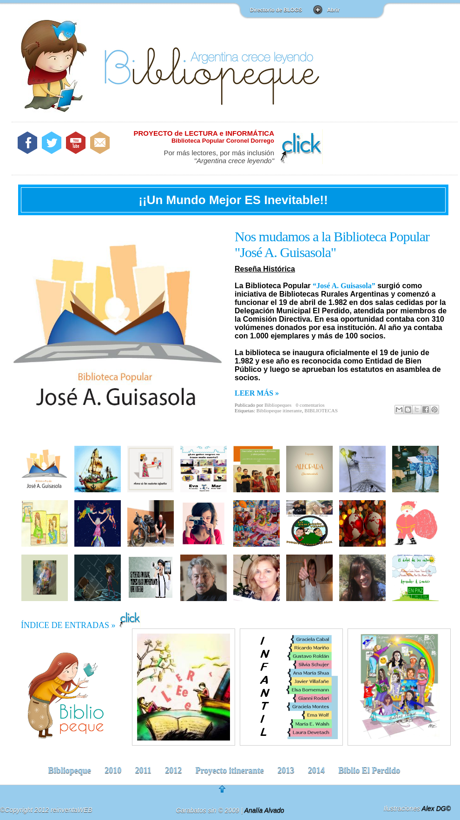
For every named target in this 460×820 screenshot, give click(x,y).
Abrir (333, 10)
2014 (316, 770)
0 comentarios (310, 405)
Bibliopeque (69, 770)
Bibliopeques (277, 405)
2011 (143, 770)
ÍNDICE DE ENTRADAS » (81, 620)
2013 (285, 770)
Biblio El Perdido (369, 770)
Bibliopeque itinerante (279, 410)
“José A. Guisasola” (344, 286)
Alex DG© (436, 808)
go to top (228, 792)
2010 (113, 770)
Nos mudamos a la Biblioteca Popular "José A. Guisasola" (332, 244)
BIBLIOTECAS (321, 410)
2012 (173, 770)
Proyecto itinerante (230, 770)
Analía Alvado (264, 810)
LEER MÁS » (257, 393)
